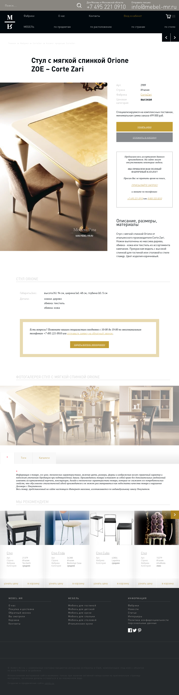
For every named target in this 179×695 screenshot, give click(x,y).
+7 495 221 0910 (106, 6)
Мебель (29, 26)
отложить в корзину (144, 137)
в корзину (33, 583)
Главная (12, 43)
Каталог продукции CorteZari (60, 43)
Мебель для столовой (82, 619)
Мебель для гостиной (82, 605)
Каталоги (44, 457)
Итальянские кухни (80, 623)
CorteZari (37, 43)
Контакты (94, 15)
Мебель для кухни (80, 612)
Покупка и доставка (21, 609)
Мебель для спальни (81, 616)
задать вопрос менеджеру (89, 344)
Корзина (14, 619)
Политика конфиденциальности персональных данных (148, 621)
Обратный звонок (20, 612)
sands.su (49, 683)
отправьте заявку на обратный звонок (90, 333)
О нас (61, 15)
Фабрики (29, 15)
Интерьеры (135, 616)
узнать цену (144, 126)
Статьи (132, 612)
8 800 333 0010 (154, 198)
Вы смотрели (17, 616)
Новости (133, 609)
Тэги (23, 457)
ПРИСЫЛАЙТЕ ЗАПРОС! (144, 185)
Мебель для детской (81, 609)
